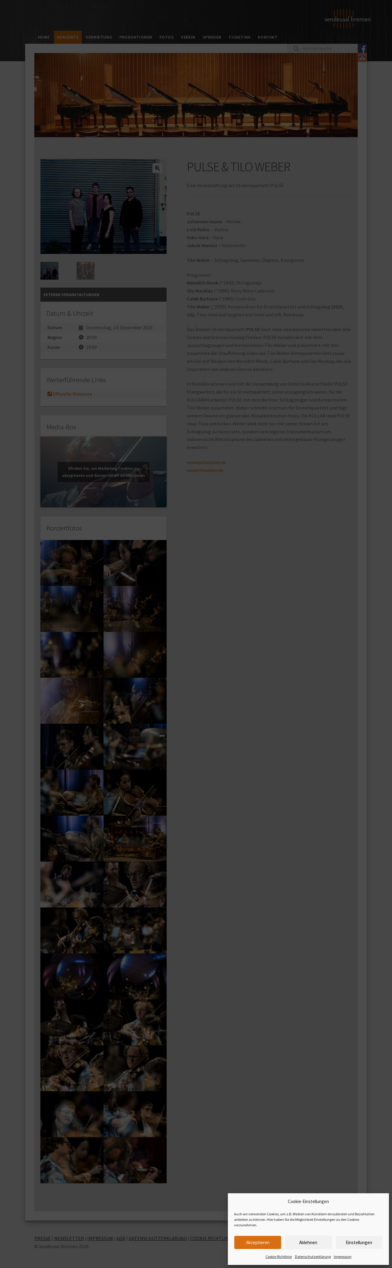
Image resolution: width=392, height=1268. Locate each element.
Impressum (343, 1256)
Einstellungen (359, 1242)
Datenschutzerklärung (313, 1256)
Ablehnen (308, 1242)
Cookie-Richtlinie (279, 1256)
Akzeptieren (258, 1242)
